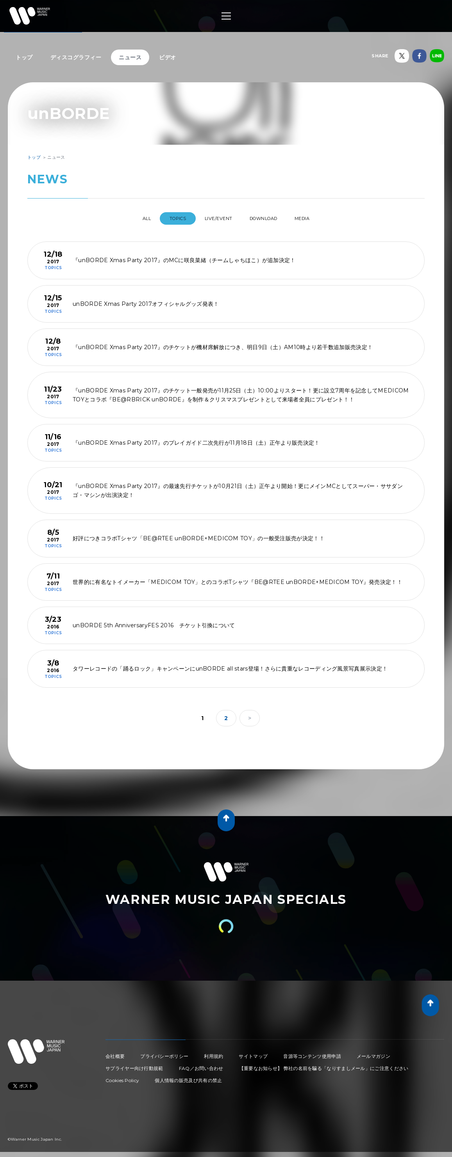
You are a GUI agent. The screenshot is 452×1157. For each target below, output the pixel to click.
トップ (24, 57)
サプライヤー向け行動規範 (134, 1065)
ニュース (130, 57)
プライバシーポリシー (164, 1053)
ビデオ (167, 57)
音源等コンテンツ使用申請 (312, 1053)
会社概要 (115, 1053)
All (132, 218)
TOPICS (170, 218)
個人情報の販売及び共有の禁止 (188, 1077)
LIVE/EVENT (217, 218)
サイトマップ (253, 1053)
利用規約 (213, 1053)
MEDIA (317, 218)
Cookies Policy (122, 1077)
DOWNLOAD (270, 218)
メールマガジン (373, 1053)
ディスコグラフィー (76, 57)
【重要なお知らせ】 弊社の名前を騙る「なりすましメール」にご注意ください (324, 1065)
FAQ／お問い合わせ (201, 1065)
